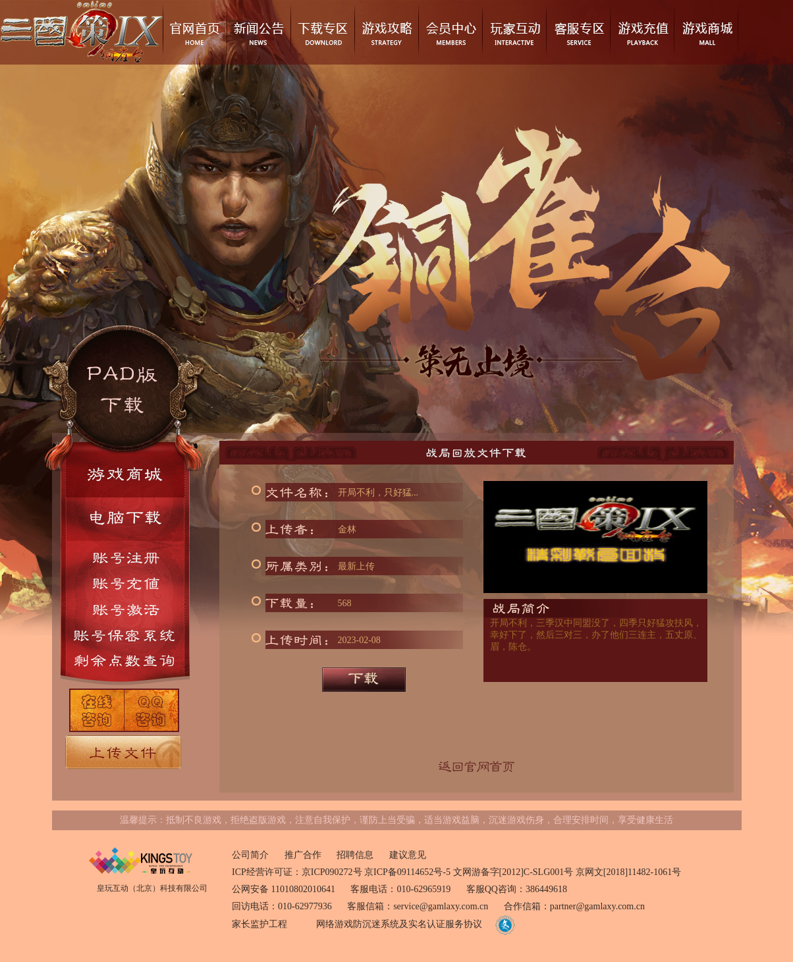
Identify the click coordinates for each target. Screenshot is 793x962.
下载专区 (322, 32)
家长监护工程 (259, 924)
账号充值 (125, 583)
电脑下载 (125, 519)
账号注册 (125, 556)
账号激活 (125, 609)
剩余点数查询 (125, 660)
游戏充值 (642, 32)
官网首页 (195, 32)
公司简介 (250, 855)
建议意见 (407, 855)
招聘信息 (355, 855)
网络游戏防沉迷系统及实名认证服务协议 (399, 924)
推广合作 (303, 855)
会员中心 (450, 32)
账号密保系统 (125, 635)
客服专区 (578, 32)
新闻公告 (258, 32)
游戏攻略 (386, 32)
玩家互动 (514, 32)
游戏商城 (706, 32)
